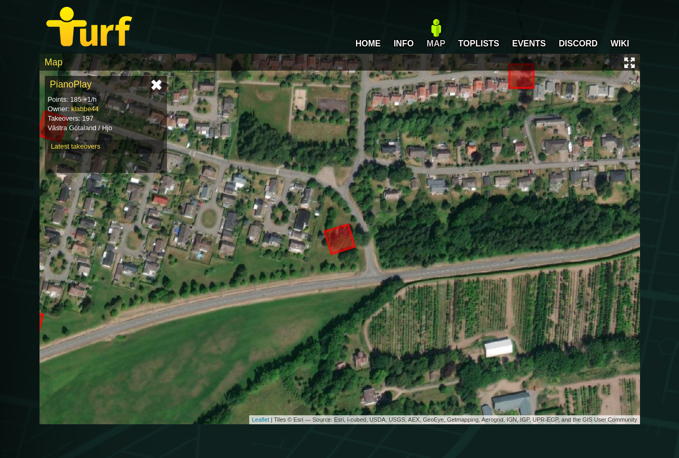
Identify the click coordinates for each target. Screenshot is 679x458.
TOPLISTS (478, 43)
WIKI (620, 43)
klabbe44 (85, 109)
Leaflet (260, 419)
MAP (436, 43)
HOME (368, 43)
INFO (403, 43)
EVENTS (529, 43)
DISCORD (578, 43)
